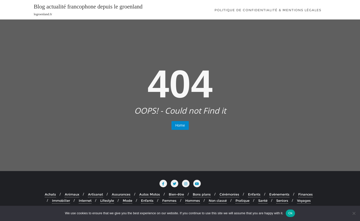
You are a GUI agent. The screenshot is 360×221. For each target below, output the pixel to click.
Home (180, 125)
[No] (353, 213)
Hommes (192, 201)
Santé (263, 201)
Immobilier (61, 201)
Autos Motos (149, 194)
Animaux (72, 194)
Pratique (243, 201)
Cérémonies (229, 194)
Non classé (218, 201)
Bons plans (202, 194)
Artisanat (95, 194)
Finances (305, 194)
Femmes (169, 201)
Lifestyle (107, 201)
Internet (85, 201)
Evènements (279, 194)
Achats (50, 194)
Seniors (282, 201)
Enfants (254, 194)
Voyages (304, 201)
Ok (290, 213)
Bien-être (176, 194)
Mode (127, 201)
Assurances (121, 194)
